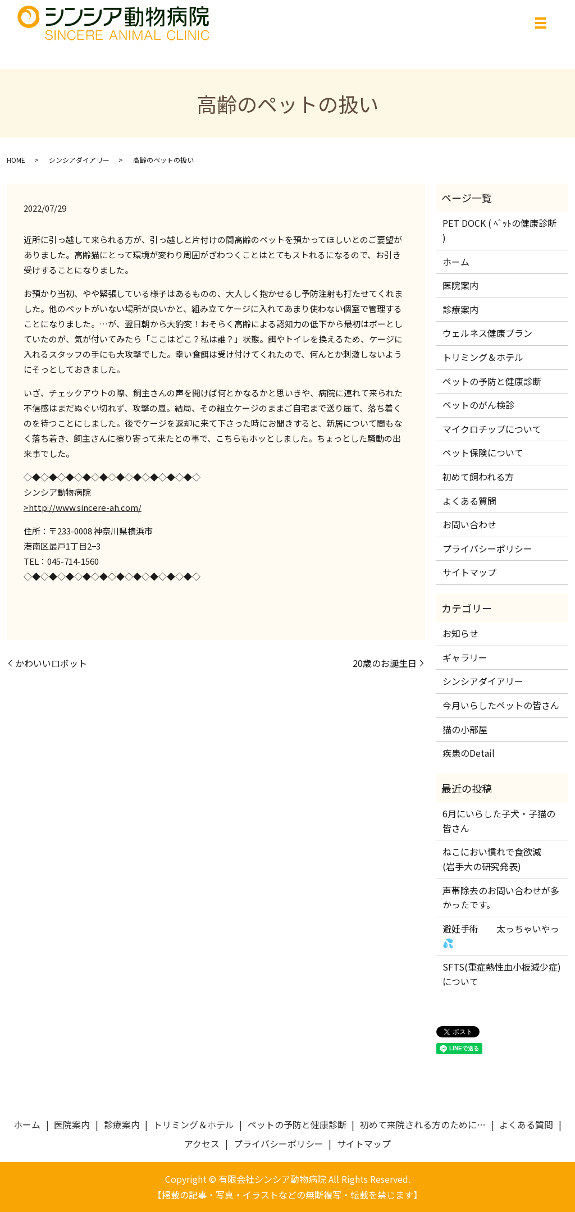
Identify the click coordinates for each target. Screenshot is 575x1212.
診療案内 (460, 309)
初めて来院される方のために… (423, 1124)
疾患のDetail (468, 753)
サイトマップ (469, 572)
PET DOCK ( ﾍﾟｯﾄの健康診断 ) (499, 230)
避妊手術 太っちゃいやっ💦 (500, 936)
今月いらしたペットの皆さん (500, 705)
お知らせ (460, 633)
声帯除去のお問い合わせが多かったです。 (500, 898)
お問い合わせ (469, 524)
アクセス (202, 1143)
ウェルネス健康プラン (487, 333)
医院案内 (460, 285)
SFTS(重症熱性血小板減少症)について (501, 974)
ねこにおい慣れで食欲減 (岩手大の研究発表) (496, 859)
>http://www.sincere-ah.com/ (83, 507)
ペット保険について (482, 452)
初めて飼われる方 (478, 476)
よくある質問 (469, 500)
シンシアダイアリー (79, 159)
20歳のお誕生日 (385, 663)
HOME (16, 159)
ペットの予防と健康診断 (491, 381)
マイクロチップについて (491, 429)
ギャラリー (464, 657)
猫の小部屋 (464, 729)
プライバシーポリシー (487, 548)
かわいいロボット (51, 663)
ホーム (455, 261)
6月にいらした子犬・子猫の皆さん (498, 821)
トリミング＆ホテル (482, 357)
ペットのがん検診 (478, 404)
